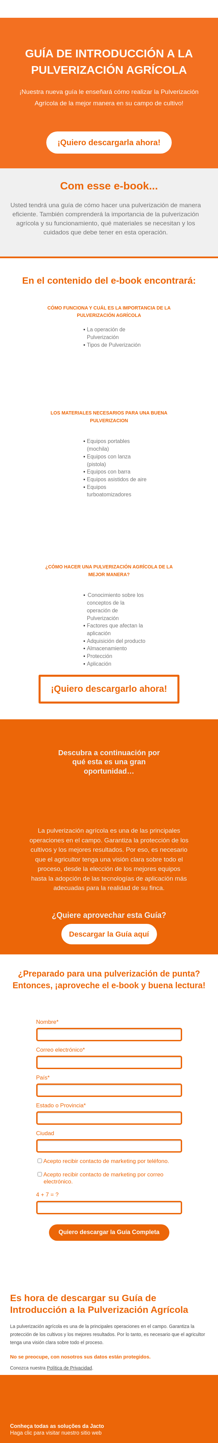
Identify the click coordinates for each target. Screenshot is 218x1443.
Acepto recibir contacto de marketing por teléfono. (103, 1161)
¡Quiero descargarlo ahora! (109, 689)
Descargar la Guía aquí (109, 934)
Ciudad (45, 1133)
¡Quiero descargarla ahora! (109, 142)
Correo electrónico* (60, 1050)
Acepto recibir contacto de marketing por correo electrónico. (100, 1178)
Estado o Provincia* (61, 1105)
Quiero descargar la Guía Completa (108, 1232)
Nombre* (47, 1022)
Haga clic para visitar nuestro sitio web (56, 1433)
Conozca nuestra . (51, 1368)
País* (43, 1077)
